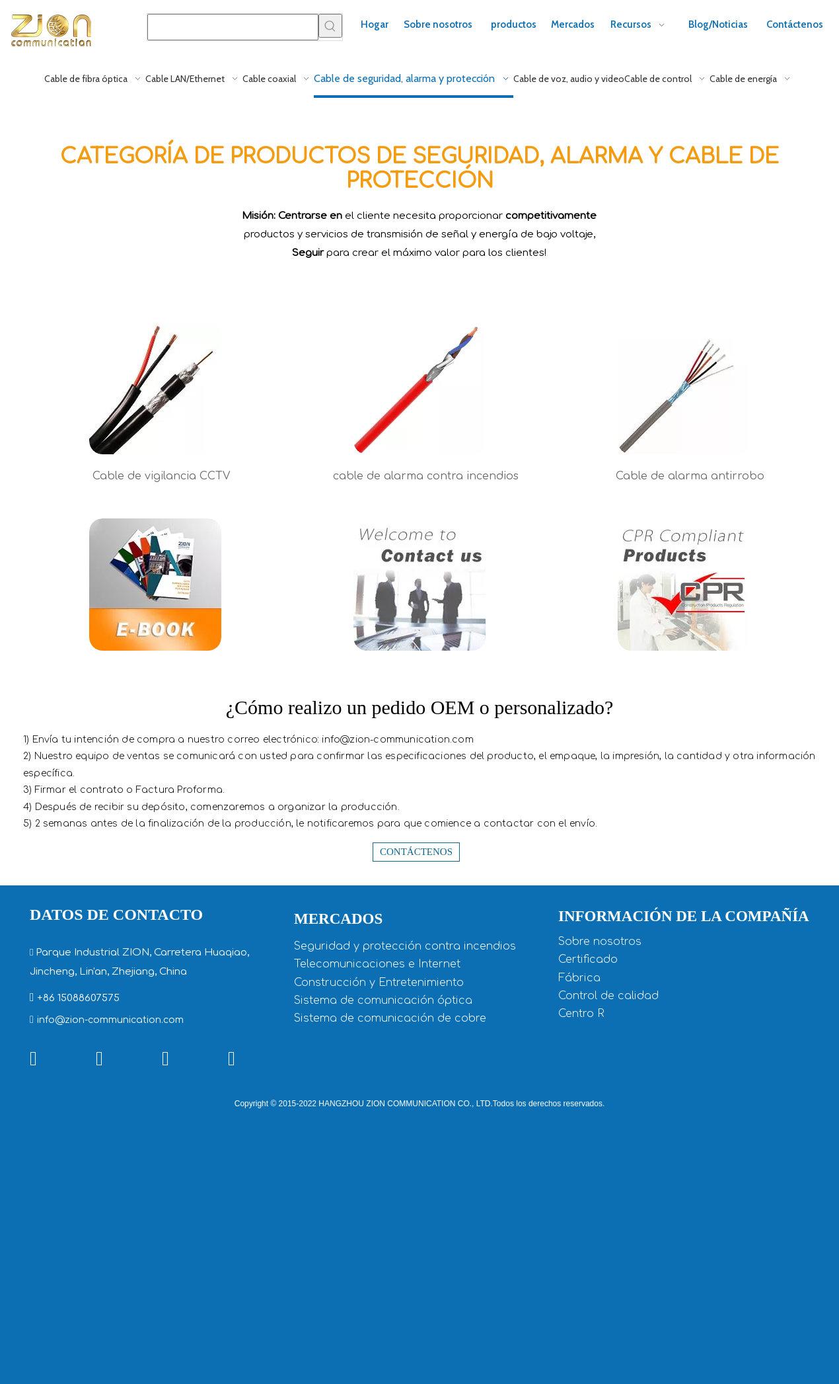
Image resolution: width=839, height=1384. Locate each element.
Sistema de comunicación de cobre (390, 1018)
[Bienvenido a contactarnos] (419, 584)
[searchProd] (233, 27)
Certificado (588, 959)
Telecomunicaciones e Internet (377, 964)
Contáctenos (416, 851)
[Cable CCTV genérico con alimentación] (155, 388)
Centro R (581, 1014)
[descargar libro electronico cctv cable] (155, 584)
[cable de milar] (684, 388)
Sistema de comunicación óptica (383, 1000)
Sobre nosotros (599, 942)
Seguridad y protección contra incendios (405, 946)
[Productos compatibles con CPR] (684, 584)
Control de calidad (608, 996)
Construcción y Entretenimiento (379, 983)
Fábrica (579, 978)
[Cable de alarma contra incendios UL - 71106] (419, 388)
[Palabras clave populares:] (330, 26)
